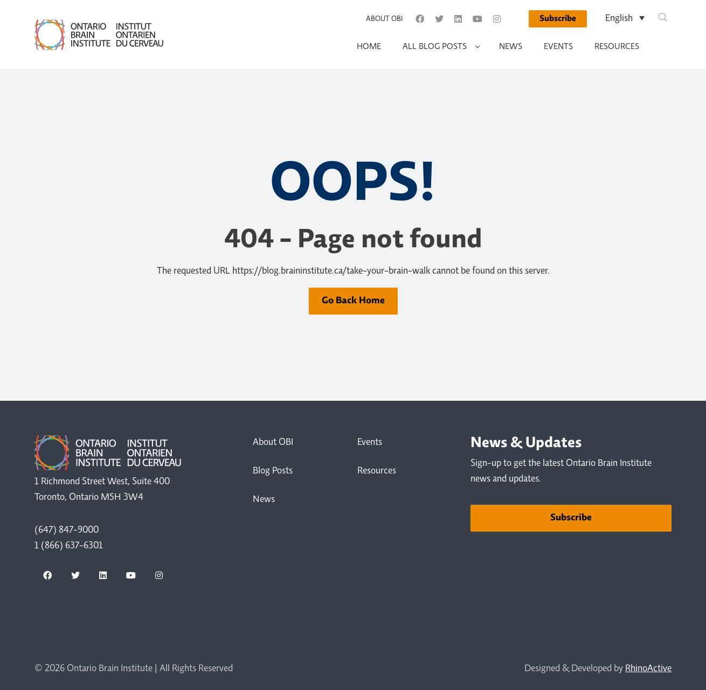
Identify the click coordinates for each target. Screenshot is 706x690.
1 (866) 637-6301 (68, 546)
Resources (616, 47)
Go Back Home (353, 301)
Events (558, 47)
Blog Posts (273, 471)
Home (369, 47)
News (510, 47)
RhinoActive (648, 669)
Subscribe (557, 19)
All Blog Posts (435, 47)
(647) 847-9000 (66, 530)
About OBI (384, 19)
